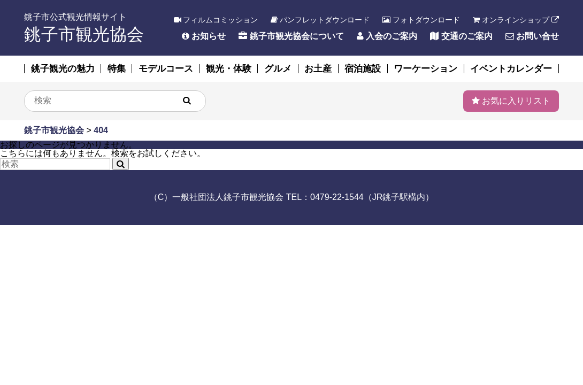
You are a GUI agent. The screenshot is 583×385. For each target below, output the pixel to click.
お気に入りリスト (511, 100)
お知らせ (204, 36)
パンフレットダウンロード (320, 20)
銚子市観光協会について (291, 36)
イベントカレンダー (511, 68)
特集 (117, 68)
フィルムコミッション (216, 20)
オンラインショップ (516, 20)
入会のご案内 (387, 36)
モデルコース (166, 68)
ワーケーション (425, 68)
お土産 (318, 68)
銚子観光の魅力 (63, 68)
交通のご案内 (461, 36)
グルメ (277, 68)
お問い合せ (532, 36)
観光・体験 (228, 68)
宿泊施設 (362, 68)
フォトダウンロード (421, 20)
